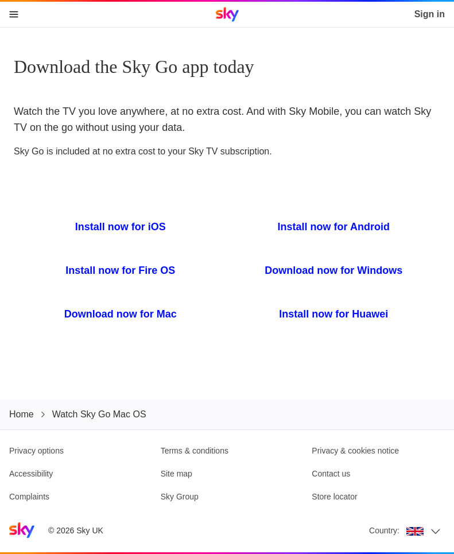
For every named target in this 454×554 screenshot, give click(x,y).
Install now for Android (334, 227)
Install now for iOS (120, 227)
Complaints (29, 496)
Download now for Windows (333, 270)
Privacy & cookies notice (355, 450)
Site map (176, 473)
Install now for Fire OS (120, 270)
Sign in (429, 14)
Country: (384, 530)
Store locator (334, 496)
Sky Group (180, 496)
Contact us (331, 473)
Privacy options (36, 450)
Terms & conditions (194, 450)
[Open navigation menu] (13, 14)
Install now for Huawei (333, 314)
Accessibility (31, 473)
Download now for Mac (120, 314)
